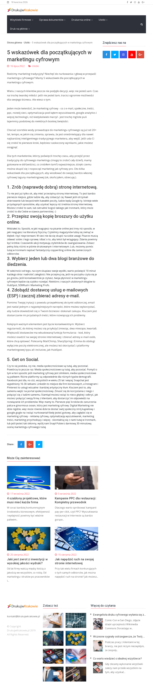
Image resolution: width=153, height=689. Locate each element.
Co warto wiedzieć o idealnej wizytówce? (117, 658)
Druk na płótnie (19, 28)
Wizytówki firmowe (20, 19)
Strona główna (14, 42)
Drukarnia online (81, 19)
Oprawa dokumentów (51, 19)
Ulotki (102, 19)
